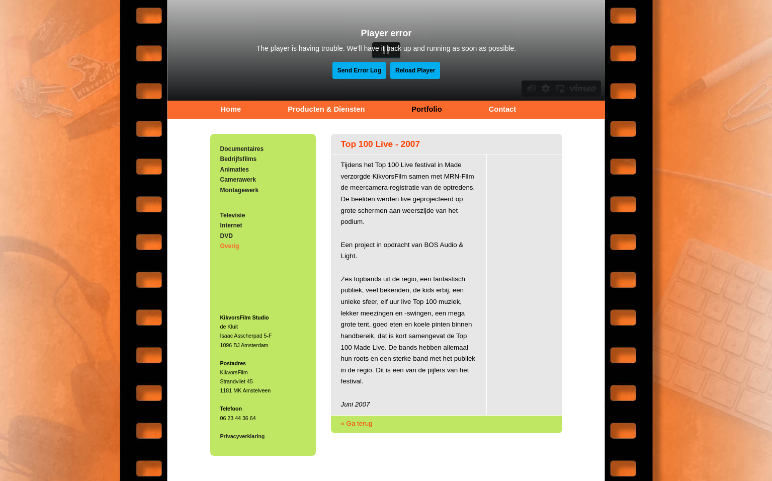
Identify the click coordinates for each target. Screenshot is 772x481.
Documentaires (242, 148)
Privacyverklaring (242, 436)
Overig (229, 246)
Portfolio (426, 109)
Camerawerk (238, 179)
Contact (503, 109)
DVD (226, 235)
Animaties (234, 169)
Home (231, 109)
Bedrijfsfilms (238, 159)
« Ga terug (357, 423)
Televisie (232, 215)
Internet (231, 225)
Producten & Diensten (326, 109)
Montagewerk (239, 190)
